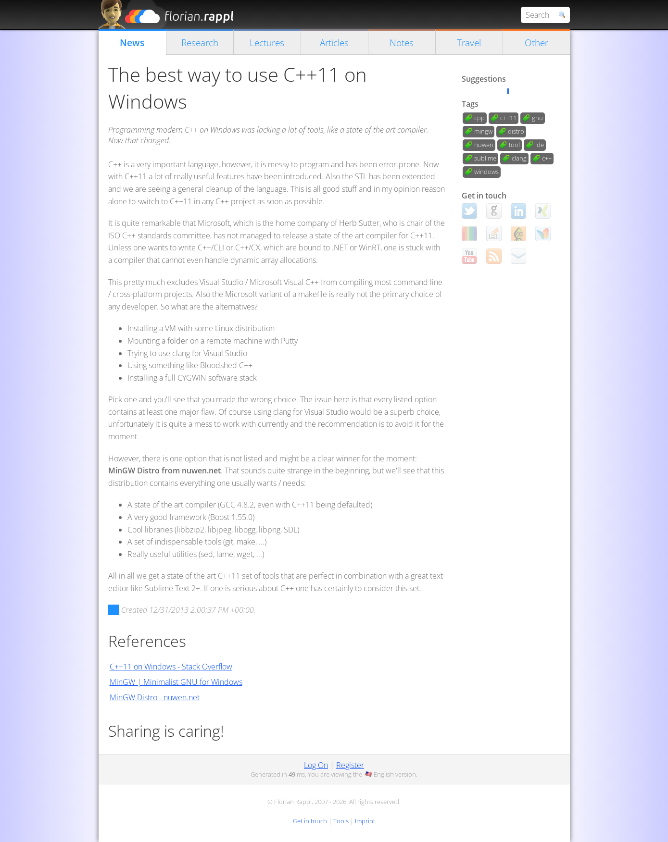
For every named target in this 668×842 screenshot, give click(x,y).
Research (199, 42)
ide (539, 144)
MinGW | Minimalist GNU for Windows (176, 682)
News (132, 42)
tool (514, 144)
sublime (485, 158)
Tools (341, 821)
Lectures (267, 42)
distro (516, 131)
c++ (547, 158)
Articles (334, 42)
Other (536, 42)
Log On (316, 765)
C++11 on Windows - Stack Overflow (171, 666)
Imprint (365, 821)
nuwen (483, 144)
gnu (537, 117)
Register (350, 765)
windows (486, 171)
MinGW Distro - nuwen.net (155, 697)
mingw (483, 131)
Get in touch (310, 821)
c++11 (508, 117)
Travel (469, 42)
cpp (479, 117)
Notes (402, 42)
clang (519, 158)
